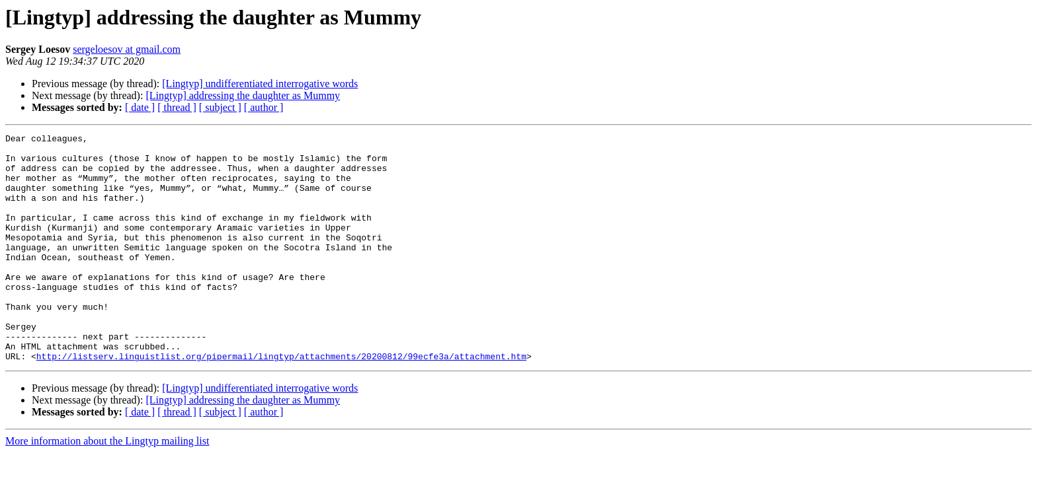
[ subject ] (220, 107)
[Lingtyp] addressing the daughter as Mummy (242, 95)
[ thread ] (176, 107)
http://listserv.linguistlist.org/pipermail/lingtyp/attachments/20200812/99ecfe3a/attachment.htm (281, 402)
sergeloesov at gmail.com (127, 49)
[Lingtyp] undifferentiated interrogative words (260, 83)
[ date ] (140, 107)
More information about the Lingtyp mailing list (107, 486)
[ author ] (264, 107)
